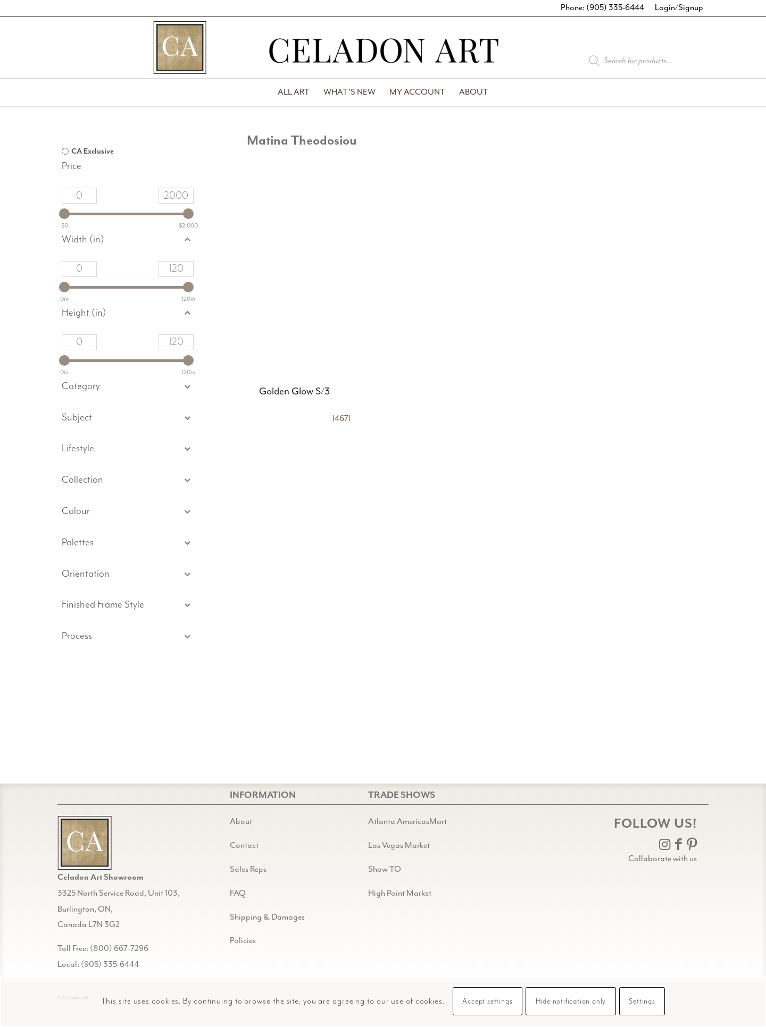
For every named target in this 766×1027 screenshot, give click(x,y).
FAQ (238, 893)
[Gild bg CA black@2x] (84, 843)
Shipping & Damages (267, 917)
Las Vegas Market (399, 845)
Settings (642, 1001)
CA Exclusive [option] (92, 151)
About (241, 821)
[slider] (64, 213)
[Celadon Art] (383, 52)
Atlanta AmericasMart (407, 821)
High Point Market (399, 893)
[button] (128, 418)
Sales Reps (248, 869)
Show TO (384, 869)
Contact (244, 845)
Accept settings (487, 1001)
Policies (243, 941)
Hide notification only (571, 1001)
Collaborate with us (662, 859)
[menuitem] (294, 92)
